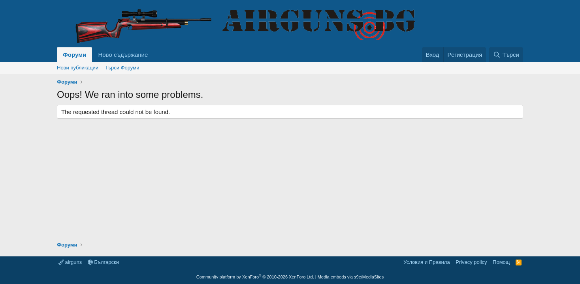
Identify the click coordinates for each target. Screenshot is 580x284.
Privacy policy (471, 262)
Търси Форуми (122, 68)
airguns (70, 262)
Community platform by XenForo (255, 277)
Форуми (74, 54)
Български (103, 262)
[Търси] (506, 54)
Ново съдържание (123, 54)
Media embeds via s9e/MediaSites (351, 277)
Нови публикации (77, 68)
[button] (154, 54)
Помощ (501, 262)
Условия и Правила (426, 262)
